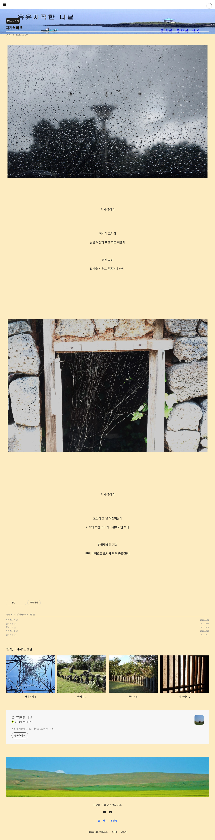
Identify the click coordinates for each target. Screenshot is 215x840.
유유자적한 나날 (22, 717)
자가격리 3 (10, 630)
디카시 (15, 614)
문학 (8, 614)
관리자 (114, 831)
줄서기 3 (9, 634)
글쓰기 (123, 831)
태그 (105, 820)
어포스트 (104, 831)
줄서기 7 (9, 623)
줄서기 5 (9, 627)
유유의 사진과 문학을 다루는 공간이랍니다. (33, 728)
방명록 (113, 820)
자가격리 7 (10, 619)
